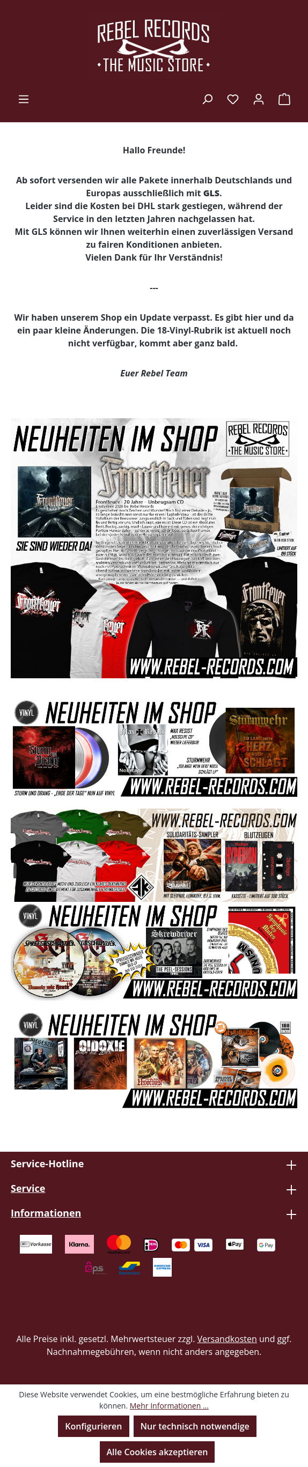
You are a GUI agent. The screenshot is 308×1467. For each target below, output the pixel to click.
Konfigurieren (93, 1426)
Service (28, 1188)
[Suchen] (207, 98)
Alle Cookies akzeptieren (157, 1452)
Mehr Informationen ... (169, 1406)
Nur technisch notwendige (195, 1426)
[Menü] (23, 98)
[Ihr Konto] (259, 98)
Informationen (46, 1212)
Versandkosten (227, 1339)
